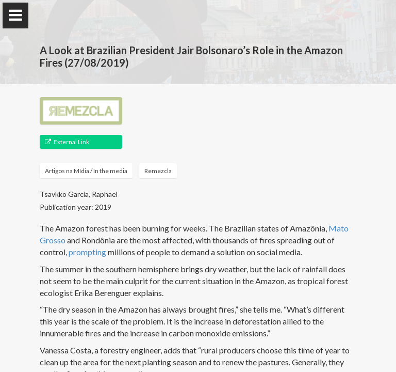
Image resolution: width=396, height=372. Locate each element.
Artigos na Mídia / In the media (86, 171)
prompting (87, 252)
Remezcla (158, 171)
